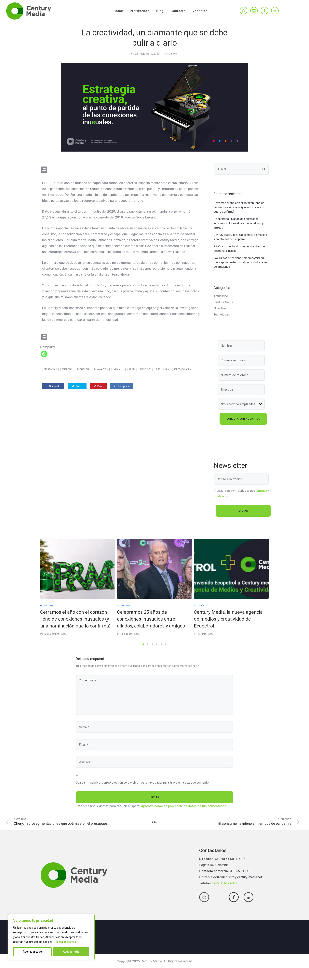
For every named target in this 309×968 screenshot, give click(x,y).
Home (118, 11)
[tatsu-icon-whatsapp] (243, 11)
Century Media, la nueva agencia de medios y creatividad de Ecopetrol (240, 237)
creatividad (50, 369)
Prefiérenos (139, 11)
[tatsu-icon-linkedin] (275, 11)
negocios (145, 369)
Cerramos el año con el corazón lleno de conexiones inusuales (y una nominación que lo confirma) (239, 207)
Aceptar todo (71, 951)
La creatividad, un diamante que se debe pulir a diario (154, 38)
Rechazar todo (32, 951)
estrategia (83, 369)
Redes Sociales (182, 369)
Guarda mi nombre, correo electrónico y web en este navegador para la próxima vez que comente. (142, 782)
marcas (131, 369)
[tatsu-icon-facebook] (264, 11)
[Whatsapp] (44, 354)
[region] (51, 937)
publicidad (162, 369)
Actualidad (221, 296)
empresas (67, 369)
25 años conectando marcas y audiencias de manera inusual (240, 249)
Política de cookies (65, 941)
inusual (117, 369)
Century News (223, 302)
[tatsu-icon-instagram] (254, 10)
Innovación (101, 369)
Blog (160, 11)
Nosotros (171, 54)
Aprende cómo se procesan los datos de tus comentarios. (184, 806)
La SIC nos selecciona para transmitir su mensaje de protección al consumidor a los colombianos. (240, 262)
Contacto (178, 11)
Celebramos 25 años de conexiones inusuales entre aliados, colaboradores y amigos (238, 223)
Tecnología (221, 314)
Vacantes (200, 11)
